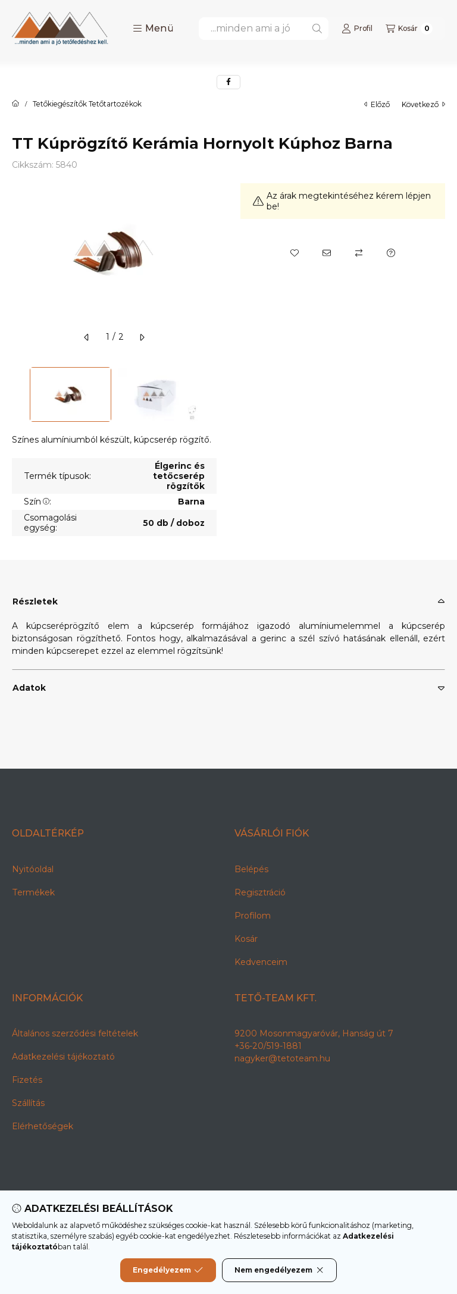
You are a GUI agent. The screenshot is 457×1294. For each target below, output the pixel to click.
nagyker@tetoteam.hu (282, 1058)
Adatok (29, 687)
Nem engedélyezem (279, 1270)
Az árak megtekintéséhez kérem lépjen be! (342, 201)
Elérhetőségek (42, 1126)
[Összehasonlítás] (359, 253)
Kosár (246, 938)
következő (423, 104)
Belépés (251, 869)
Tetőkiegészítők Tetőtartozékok (87, 104)
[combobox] (263, 28)
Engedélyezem (168, 1270)
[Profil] (357, 28)
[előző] (87, 337)
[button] (153, 28)
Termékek (33, 892)
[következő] (142, 337)
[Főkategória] (15, 104)
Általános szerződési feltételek (75, 1033)
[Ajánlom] (327, 253)
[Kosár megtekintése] (409, 28)
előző (377, 104)
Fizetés (27, 1079)
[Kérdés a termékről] (391, 253)
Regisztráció (260, 892)
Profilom (252, 915)
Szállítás (28, 1103)
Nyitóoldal (33, 869)
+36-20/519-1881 (268, 1046)
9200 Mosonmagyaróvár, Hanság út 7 (313, 1033)
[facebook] (228, 82)
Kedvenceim (260, 962)
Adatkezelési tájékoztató (63, 1056)
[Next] (211, 394)
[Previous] (18, 394)
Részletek (35, 601)
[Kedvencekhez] (294, 253)
